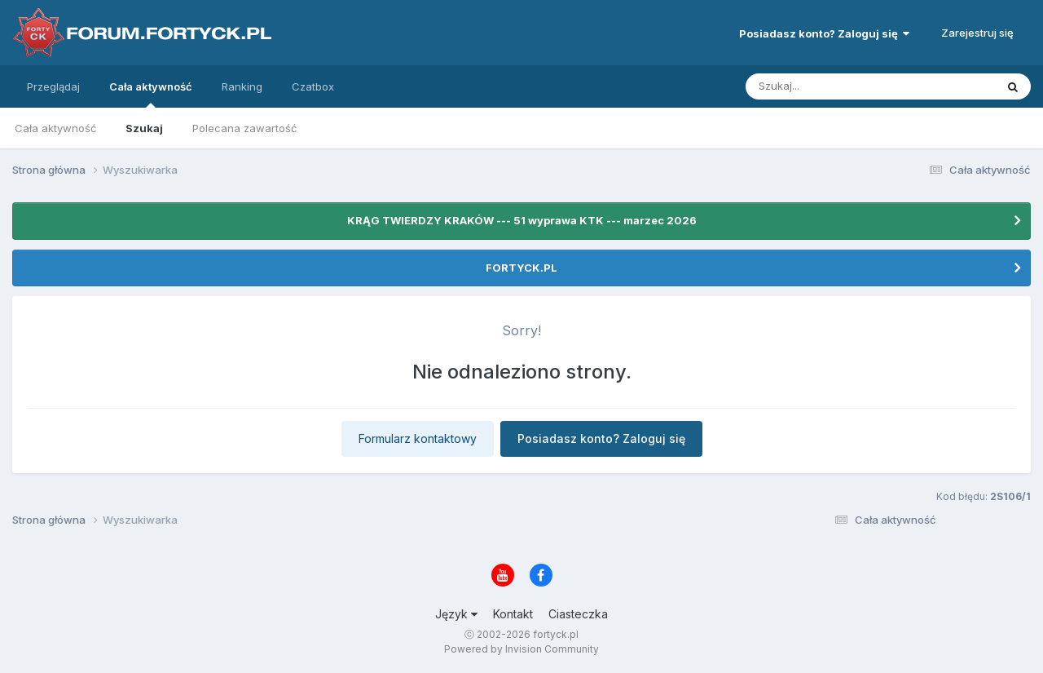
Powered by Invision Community (521, 649)
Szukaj (144, 128)
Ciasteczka (578, 614)
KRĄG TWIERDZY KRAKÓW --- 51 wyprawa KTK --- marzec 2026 (522, 220)
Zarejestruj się (977, 32)
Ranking (242, 86)
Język (456, 614)
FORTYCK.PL (521, 267)
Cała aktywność (150, 94)
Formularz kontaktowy (418, 438)
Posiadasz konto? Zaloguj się (824, 33)
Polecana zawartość (244, 128)
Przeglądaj (53, 86)
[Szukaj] (830, 86)
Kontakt (513, 614)
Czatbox (313, 86)
